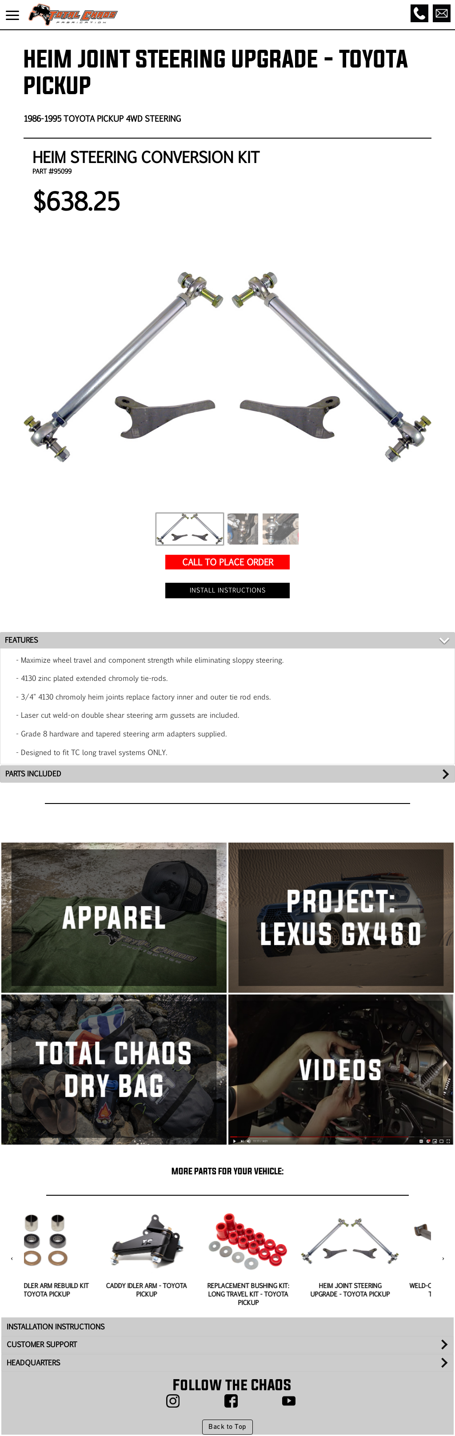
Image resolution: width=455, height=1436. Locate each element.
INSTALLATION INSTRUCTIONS (55, 1326)
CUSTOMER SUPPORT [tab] (42, 1344)
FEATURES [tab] (21, 639)
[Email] (442, 13)
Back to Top (227, 1427)
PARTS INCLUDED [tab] (33, 773)
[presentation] (11, 1259)
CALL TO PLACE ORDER (227, 561)
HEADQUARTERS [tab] (33, 1362)
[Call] (419, 13)
